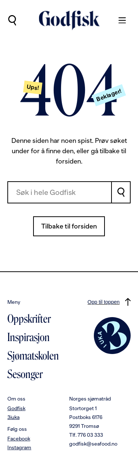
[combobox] (59, 192)
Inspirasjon (28, 337)
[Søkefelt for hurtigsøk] (59, 192)
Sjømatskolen (33, 356)
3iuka (13, 417)
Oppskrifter (29, 319)
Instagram (19, 447)
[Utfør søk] (12, 20)
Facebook (18, 439)
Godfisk (16, 408)
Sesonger (25, 374)
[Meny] (118, 20)
